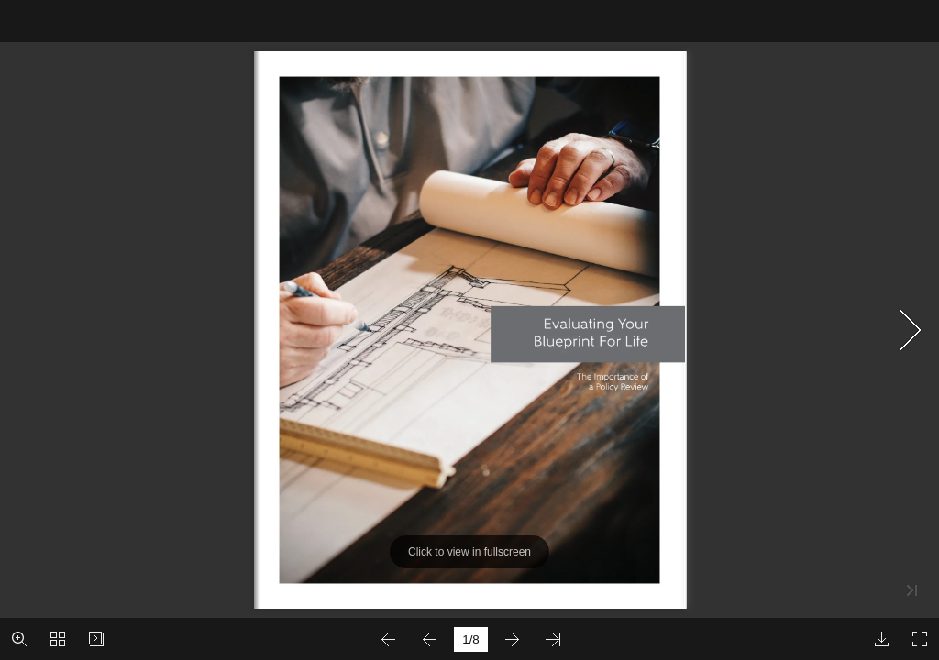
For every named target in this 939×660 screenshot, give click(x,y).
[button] (19, 639)
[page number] (471, 639)
